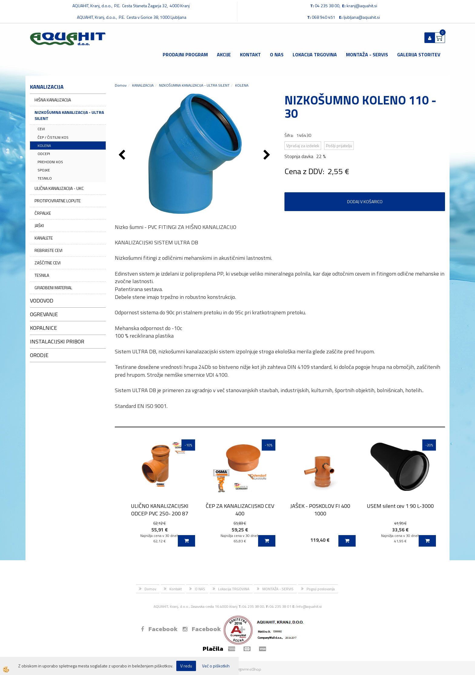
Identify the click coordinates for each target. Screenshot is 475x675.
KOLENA (44, 145)
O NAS (277, 54)
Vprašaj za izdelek (302, 145)
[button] (267, 155)
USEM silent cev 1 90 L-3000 (400, 506)
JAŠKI (39, 225)
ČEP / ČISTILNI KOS (53, 137)
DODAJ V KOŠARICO (365, 201)
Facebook (159, 629)
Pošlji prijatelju (339, 145)
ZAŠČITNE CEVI (48, 263)
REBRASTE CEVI (48, 250)
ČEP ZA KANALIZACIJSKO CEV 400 (240, 510)
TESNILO (45, 178)
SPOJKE (44, 170)
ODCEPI (44, 154)
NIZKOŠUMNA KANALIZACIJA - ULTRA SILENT (69, 115)
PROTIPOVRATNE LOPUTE (58, 200)
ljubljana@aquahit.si (362, 17)
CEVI (41, 129)
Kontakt (250, 54)
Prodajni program (185, 54)
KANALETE (44, 238)
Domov (121, 85)
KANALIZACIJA (143, 85)
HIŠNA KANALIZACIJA (53, 100)
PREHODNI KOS (50, 162)
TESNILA (42, 275)
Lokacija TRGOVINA (315, 54)
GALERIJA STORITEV (418, 54)
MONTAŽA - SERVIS (367, 54)
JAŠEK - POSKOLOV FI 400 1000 (320, 510)
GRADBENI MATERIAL (53, 287)
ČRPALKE (43, 213)
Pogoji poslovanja (321, 589)
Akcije (224, 54)
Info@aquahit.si (309, 606)
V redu (186, 666)
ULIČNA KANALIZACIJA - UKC (59, 188)
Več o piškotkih (216, 666)
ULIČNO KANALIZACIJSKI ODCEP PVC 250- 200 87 (159, 510)
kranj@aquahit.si (362, 5)
